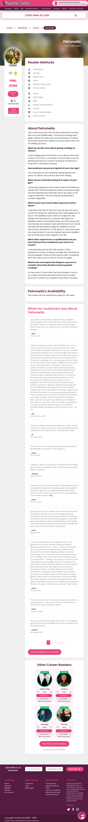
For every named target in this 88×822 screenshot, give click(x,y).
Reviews (57, 8)
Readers (7, 788)
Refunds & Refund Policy (52, 787)
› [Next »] (63, 642)
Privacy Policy (51, 784)
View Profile (44, 699)
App (22, 8)
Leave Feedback (13, 110)
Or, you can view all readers (54, 749)
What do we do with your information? (53, 793)
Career (36, 28)
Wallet (16, 8)
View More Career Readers (54, 743)
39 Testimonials (13, 102)
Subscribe (75, 769)
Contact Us (29, 784)
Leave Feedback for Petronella (44, 652)
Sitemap (36, 821)
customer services (77, 795)
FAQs (27, 786)
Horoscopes (9, 792)
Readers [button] (8, 8)
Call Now (13, 94)
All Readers (22, 28)
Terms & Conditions (53, 790)
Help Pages (29, 788)
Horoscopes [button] (46, 8)
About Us (7, 786)
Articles (64, 8)
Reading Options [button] (31, 8)
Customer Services (76, 8)
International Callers (23, 821)
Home (9, 28)
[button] (44, 15)
